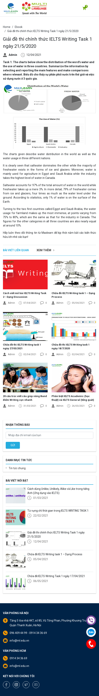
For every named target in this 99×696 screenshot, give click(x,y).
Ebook (18, 27)
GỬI (13, 445)
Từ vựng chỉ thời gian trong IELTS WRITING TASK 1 (58, 510)
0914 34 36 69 (18, 658)
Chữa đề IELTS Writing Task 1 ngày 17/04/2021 (56, 576)
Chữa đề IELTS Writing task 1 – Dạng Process (54, 554)
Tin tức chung (17, 468)
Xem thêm (45, 250)
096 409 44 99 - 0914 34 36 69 (28, 632)
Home (6, 27)
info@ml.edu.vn (19, 640)
